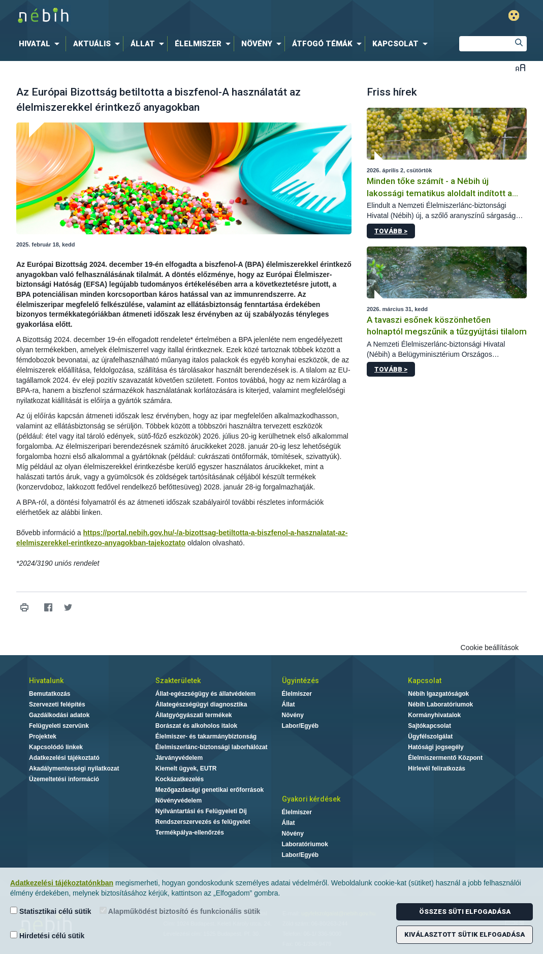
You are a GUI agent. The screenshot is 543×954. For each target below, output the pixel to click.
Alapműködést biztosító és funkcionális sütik (180, 911)
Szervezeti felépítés (57, 704)
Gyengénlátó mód (513, 15)
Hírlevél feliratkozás (436, 768)
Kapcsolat (424, 680)
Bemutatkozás (49, 693)
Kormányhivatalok (434, 715)
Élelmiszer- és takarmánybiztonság (206, 736)
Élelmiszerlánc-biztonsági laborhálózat (211, 747)
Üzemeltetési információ (64, 779)
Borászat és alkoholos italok (196, 725)
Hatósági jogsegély (435, 747)
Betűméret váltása (520, 67)
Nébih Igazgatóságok (438, 693)
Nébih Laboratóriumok (440, 704)
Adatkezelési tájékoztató (64, 757)
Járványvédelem (179, 757)
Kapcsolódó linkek (56, 747)
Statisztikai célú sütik (50, 911)
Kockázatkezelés (179, 779)
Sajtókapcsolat (429, 725)
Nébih (163, 16)
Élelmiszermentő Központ (445, 757)
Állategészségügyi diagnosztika (201, 704)
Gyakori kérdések (311, 799)
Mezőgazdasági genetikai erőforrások (209, 789)
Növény (293, 715)
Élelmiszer (297, 693)
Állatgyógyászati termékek (193, 715)
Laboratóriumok (305, 844)
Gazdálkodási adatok (59, 715)
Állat (288, 704)
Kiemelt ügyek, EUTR (186, 768)
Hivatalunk (46, 680)
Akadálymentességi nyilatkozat (74, 768)
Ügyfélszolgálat (430, 736)
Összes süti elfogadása (464, 911)
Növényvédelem (178, 800)
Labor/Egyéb (300, 725)
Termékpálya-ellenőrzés (189, 832)
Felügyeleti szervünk (59, 725)
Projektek (42, 736)
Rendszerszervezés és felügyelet (202, 821)
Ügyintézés (300, 680)
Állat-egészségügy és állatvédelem (205, 693)
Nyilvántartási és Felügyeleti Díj (201, 811)
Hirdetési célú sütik (47, 935)
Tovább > (390, 231)
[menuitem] (41, 43)
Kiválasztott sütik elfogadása (464, 934)
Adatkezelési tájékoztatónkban (61, 883)
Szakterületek (178, 680)
